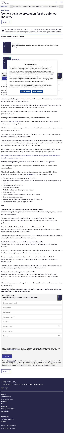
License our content (7, 399)
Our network (5, 411)
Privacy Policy (11, 361)
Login (56, 2)
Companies (3, 6)
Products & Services (41, 6)
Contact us (4, 401)
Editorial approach (6, 404)
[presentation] (15, 342)
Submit (7, 356)
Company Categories (29, 6)
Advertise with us (6, 396)
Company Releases (54, 6)
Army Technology (14, 121)
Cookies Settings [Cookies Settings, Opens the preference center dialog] (25, 91)
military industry (31, 174)
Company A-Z (17, 6)
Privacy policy (5, 416)
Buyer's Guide (15, 44)
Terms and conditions (7, 419)
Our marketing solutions (8, 408)
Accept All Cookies (37, 91)
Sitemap (3, 421)
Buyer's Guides (5, 10)
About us (3, 394)
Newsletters (4, 406)
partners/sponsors (12, 349)
